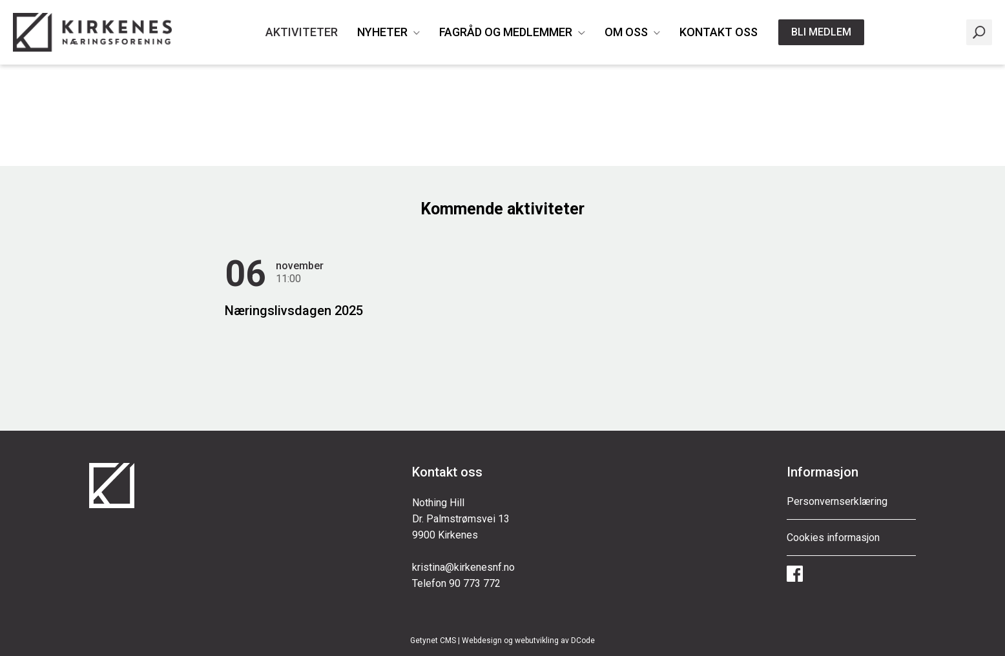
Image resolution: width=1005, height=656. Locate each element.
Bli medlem (821, 32)
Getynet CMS (433, 640)
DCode (583, 640)
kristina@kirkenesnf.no (463, 567)
